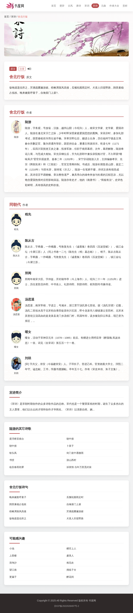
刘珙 (16, 373)
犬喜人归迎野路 (74, 518)
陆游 (16, 137)
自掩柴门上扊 (73, 504)
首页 (53, 5)
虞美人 (70, 555)
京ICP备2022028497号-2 (66, 606)
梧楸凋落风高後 (17, 511)
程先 (16, 229)
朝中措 (70, 438)
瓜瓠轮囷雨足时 (74, 497)
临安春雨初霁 (16, 467)
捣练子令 (71, 569)
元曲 (103, 5)
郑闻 (16, 288)
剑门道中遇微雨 (74, 453)
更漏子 (13, 576)
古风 (70, 5)
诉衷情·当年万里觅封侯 (78, 467)
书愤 (11, 460)
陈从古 (16, 255)
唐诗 (78, 5)
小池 (11, 548)
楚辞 (62, 5)
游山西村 (71, 460)
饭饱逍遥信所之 (17, 518)
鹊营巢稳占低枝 (17, 504)
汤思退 (16, 314)
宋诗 (95, 5)
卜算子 (70, 445)
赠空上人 (71, 548)
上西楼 (13, 555)
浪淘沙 (13, 562)
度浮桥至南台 (16, 438)
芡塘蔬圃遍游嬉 (74, 511)
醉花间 (70, 576)
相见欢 (70, 562)
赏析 (125, 5)
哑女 (16, 347)
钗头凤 (13, 453)
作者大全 (114, 5)
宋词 (87, 5)
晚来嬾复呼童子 (17, 497)
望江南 (13, 569)
